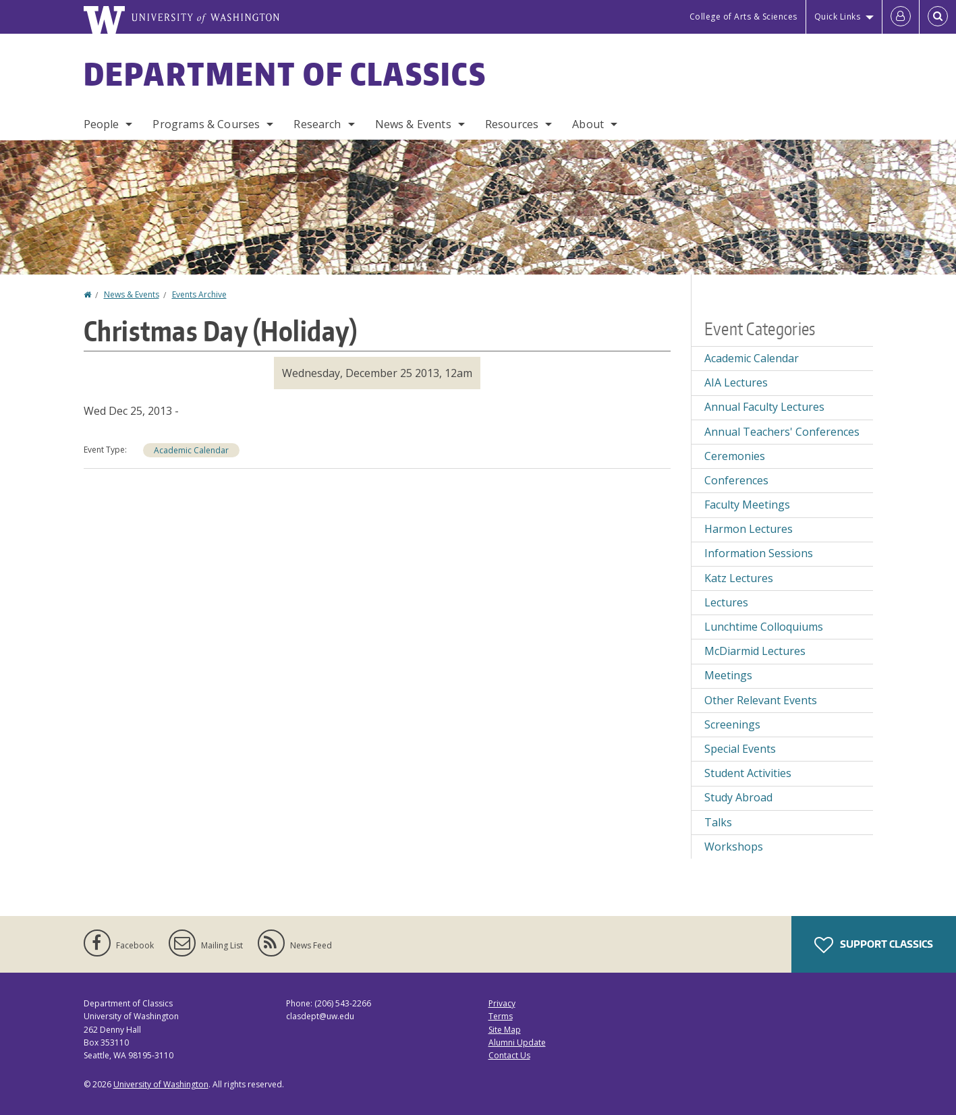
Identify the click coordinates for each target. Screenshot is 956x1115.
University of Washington (160, 1084)
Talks (718, 822)
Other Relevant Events (760, 700)
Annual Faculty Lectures (764, 406)
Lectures (726, 602)
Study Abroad (738, 797)
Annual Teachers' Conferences (782, 431)
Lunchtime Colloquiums (763, 626)
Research (317, 124)
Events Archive (199, 294)
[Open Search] (938, 17)
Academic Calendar (191, 450)
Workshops (733, 846)
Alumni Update (517, 1042)
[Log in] (900, 17)
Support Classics (873, 945)
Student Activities (747, 773)
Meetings (728, 675)
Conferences (736, 480)
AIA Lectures (736, 382)
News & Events (413, 124)
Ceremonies (734, 456)
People (101, 124)
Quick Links (837, 16)
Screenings (732, 724)
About (588, 124)
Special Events (740, 748)
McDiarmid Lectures (755, 651)
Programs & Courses (206, 124)
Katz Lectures (738, 578)
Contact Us (509, 1055)
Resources (511, 124)
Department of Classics (285, 73)
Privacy (501, 1003)
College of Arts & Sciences (743, 16)
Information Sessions (758, 553)
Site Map (504, 1029)
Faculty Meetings (747, 504)
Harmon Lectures (748, 528)
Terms (500, 1016)
